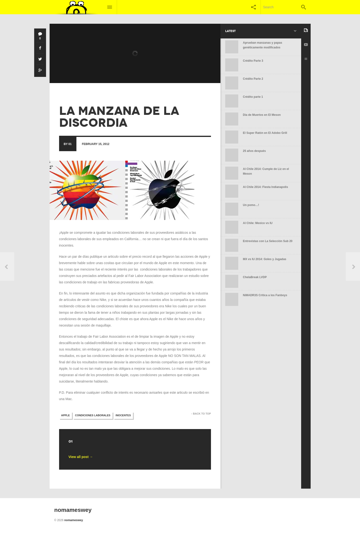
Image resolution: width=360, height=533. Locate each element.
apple (65, 415)
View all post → (81, 457)
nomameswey (73, 520)
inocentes (123, 415)
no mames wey (71, 94)
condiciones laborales (92, 415)
